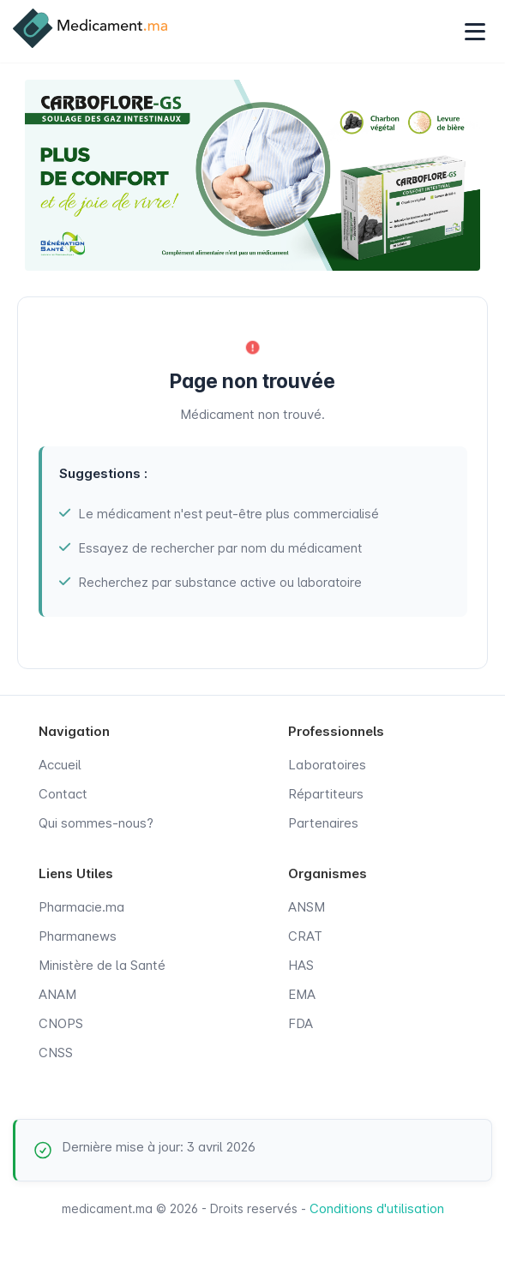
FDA (300, 1023)
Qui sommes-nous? (96, 823)
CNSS (56, 1052)
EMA (302, 994)
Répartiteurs (326, 794)
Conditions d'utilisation (377, 1208)
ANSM (306, 907)
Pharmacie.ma (81, 907)
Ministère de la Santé (102, 965)
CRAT (305, 936)
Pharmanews (78, 936)
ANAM (57, 994)
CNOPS (61, 1023)
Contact (63, 794)
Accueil (60, 765)
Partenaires (323, 823)
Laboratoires (327, 765)
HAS (301, 965)
